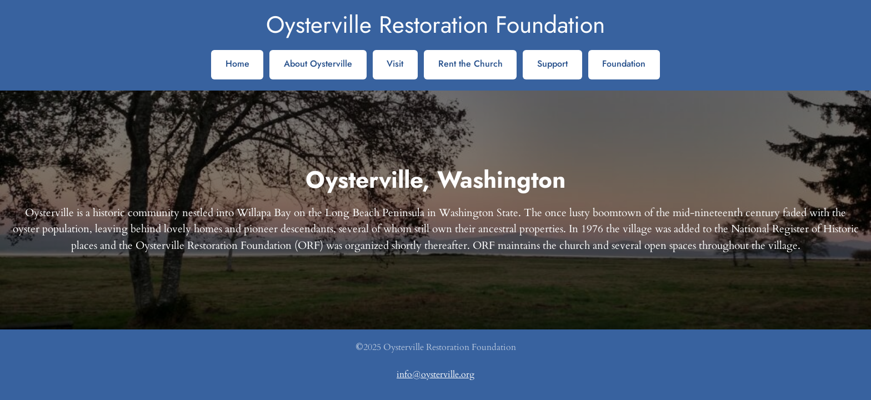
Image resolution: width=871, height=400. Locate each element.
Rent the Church (470, 63)
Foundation (623, 63)
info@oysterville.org (435, 374)
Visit (395, 63)
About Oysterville (318, 63)
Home (237, 63)
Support (552, 63)
